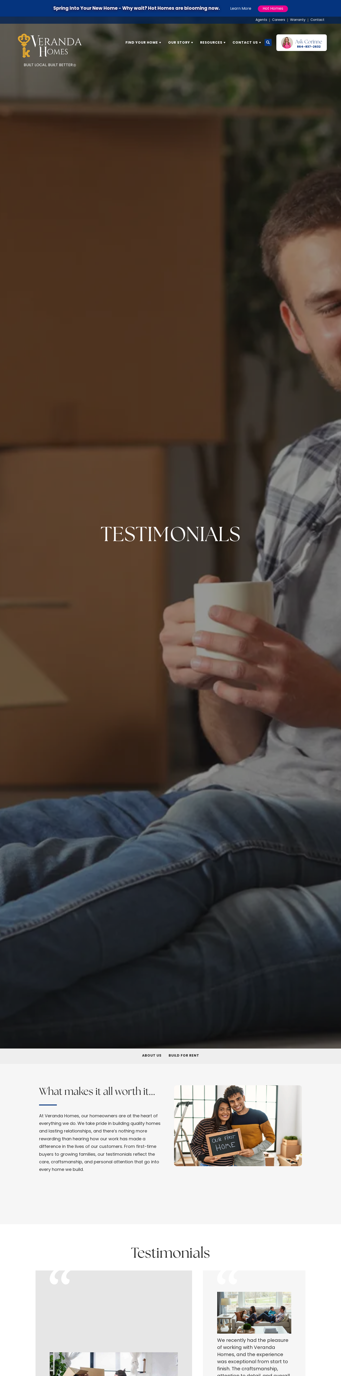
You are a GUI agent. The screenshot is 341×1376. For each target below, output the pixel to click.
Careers (278, 20)
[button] (268, 43)
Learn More (240, 9)
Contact (317, 20)
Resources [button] (211, 43)
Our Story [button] (179, 43)
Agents (261, 20)
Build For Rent (184, 1055)
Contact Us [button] (245, 43)
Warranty (297, 20)
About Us (152, 1055)
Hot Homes (273, 9)
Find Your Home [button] (142, 43)
